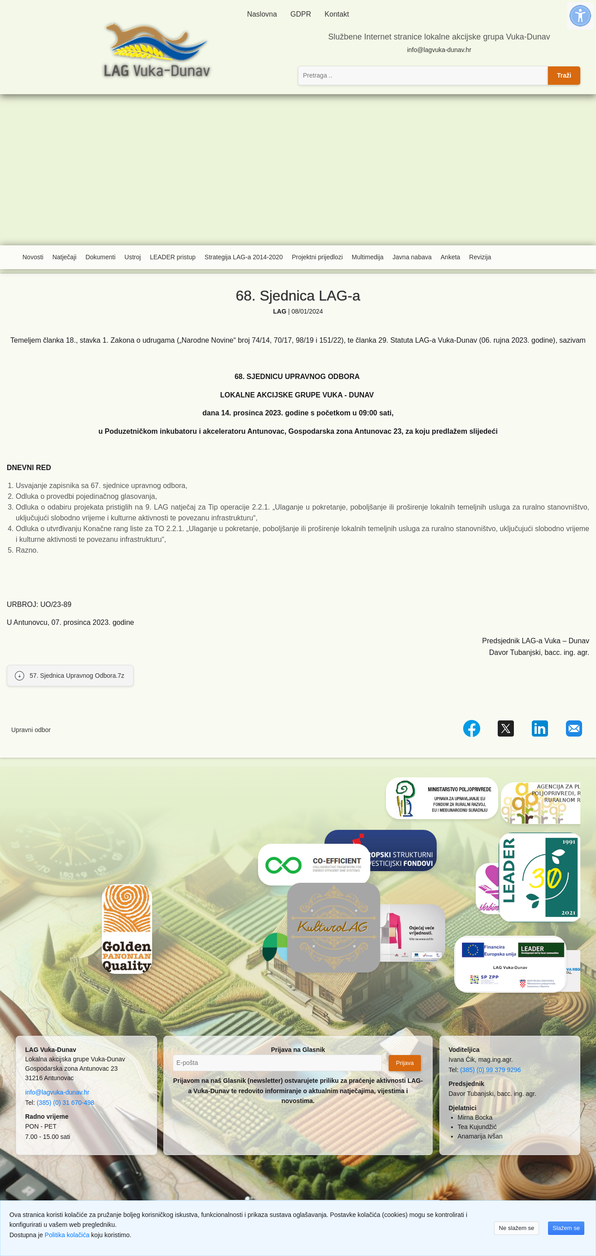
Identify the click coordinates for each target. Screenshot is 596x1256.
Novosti (33, 257)
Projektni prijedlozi (317, 257)
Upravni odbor (31, 729)
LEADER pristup (173, 257)
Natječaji (65, 257)
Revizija (480, 257)
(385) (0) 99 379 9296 (490, 1069)
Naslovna (262, 14)
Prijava (405, 1063)
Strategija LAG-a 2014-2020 (244, 257)
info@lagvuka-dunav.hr (439, 49)
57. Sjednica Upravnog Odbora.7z (77, 675)
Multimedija (368, 257)
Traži (564, 75)
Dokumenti (100, 257)
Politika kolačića (67, 1235)
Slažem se (566, 1228)
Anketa (450, 257)
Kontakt (336, 14)
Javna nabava (412, 257)
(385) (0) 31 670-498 (65, 1102)
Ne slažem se (517, 1228)
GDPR (300, 14)
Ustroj (132, 257)
